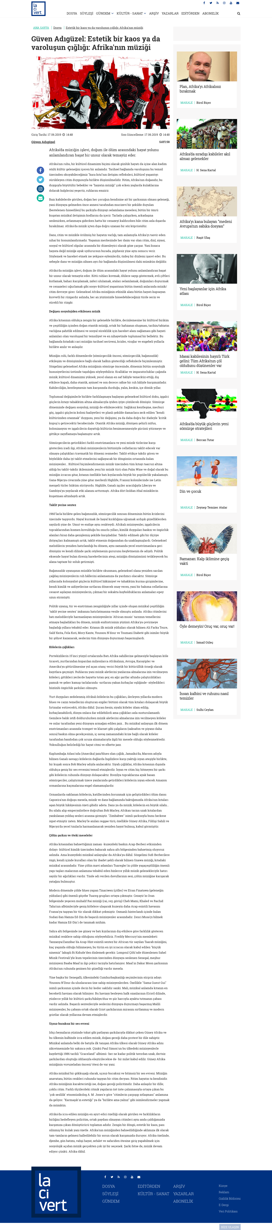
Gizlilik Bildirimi (230, 1198)
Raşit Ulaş (203, 237)
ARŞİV (154, 13)
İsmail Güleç (204, 642)
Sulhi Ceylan (204, 709)
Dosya (57, 27)
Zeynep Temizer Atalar (211, 507)
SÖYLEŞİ (86, 13)
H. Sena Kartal (206, 170)
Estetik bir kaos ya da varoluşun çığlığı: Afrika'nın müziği (104, 27)
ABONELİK (210, 13)
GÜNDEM (103, 13)
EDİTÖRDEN (190, 13)
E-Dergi (224, 1205)
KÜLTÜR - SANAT (130, 13)
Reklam (224, 1192)
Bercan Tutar (205, 440)
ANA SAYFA (41, 27)
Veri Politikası (228, 1211)
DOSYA (72, 13)
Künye (223, 1186)
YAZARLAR (170, 13)
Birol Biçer (203, 102)
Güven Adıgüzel (43, 142)
